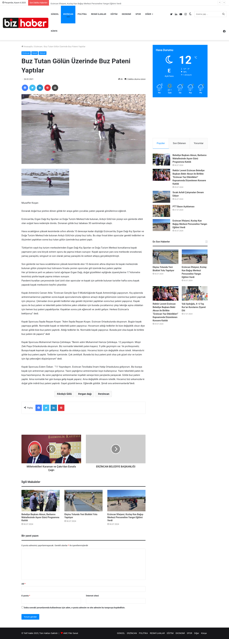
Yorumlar (198, 143)
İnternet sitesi (92, 595)
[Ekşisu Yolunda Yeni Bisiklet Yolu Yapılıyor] (83, 500)
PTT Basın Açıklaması (183, 206)
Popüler (161, 143)
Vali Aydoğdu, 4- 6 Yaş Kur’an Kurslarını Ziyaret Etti (194, 307)
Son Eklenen (179, 143)
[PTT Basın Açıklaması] (161, 211)
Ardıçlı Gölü (65, 393)
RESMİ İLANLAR (98, 14)
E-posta (25, 595)
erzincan (104, 393)
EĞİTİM (114, 14)
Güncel (42, 53)
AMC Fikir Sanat (70, 633)
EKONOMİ (126, 14)
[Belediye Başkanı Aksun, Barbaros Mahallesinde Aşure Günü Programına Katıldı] (40, 500)
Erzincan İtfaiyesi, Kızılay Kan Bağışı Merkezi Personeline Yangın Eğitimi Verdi (125, 517)
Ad (23, 584)
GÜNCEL (55, 14)
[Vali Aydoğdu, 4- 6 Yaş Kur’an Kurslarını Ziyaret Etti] (195, 293)
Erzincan (38, 46)
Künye (54, 31)
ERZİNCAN (68, 14)
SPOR (138, 14)
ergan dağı (86, 393)
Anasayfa (26, 46)
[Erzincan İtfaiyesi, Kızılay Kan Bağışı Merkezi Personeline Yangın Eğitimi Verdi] (126, 500)
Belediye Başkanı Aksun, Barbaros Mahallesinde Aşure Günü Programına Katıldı (40, 517)
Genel (34, 53)
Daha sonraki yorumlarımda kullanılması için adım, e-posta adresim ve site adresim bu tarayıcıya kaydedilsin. (74, 607)
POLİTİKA (82, 14)
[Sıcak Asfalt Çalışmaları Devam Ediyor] (161, 197)
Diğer (148, 14)
